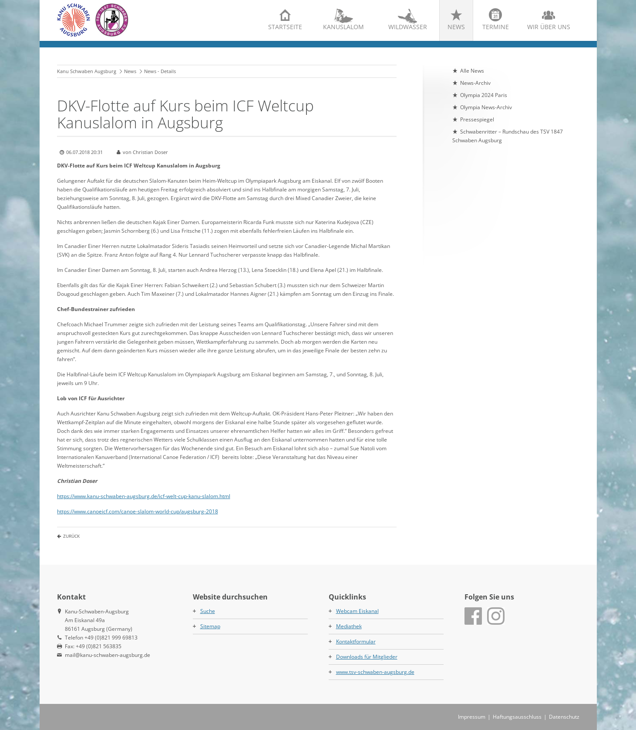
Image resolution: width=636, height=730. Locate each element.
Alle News (472, 70)
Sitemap (210, 626)
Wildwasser (407, 27)
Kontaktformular (356, 641)
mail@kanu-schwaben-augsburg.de (107, 655)
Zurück (71, 536)
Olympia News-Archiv (486, 107)
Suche (207, 611)
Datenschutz (564, 716)
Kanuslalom (343, 27)
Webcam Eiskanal (357, 611)
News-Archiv (475, 83)
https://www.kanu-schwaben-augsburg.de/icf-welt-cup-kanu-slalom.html (143, 496)
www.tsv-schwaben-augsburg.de (375, 672)
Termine (495, 27)
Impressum (471, 716)
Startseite (285, 27)
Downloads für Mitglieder (366, 656)
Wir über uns (548, 27)
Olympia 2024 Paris (483, 95)
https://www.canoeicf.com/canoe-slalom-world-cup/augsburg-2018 (137, 511)
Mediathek (349, 626)
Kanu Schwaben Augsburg (86, 71)
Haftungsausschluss (517, 716)
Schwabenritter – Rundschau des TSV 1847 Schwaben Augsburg (507, 136)
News (456, 27)
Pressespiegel (477, 119)
